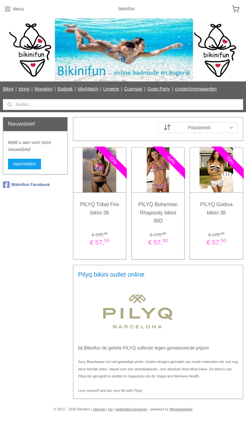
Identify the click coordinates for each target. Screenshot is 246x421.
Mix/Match (88, 88)
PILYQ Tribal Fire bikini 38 (99, 208)
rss (110, 409)
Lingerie (111, 88)
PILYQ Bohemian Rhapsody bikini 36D (157, 212)
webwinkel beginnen (131, 409)
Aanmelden (24, 163)
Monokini (44, 88)
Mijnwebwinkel (181, 409)
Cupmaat (133, 88)
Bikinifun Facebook (26, 185)
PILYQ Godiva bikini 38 (216, 208)
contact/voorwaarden (196, 88)
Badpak (64, 88)
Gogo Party (158, 88)
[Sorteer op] (198, 127)
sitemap (99, 409)
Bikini (8, 88)
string (24, 88)
